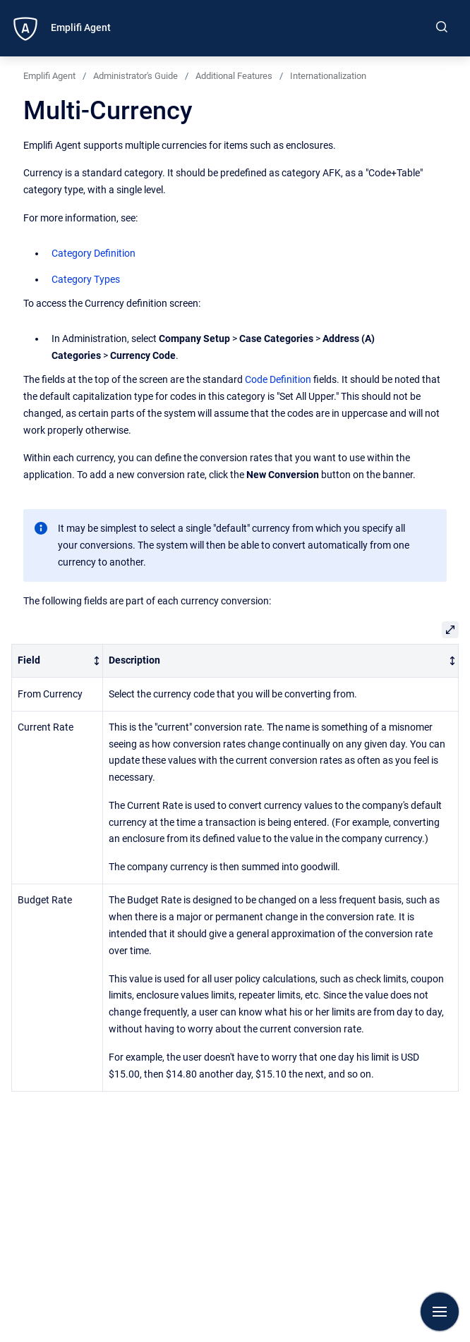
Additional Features (233, 76)
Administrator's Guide (135, 76)
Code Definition (278, 379)
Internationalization (328, 76)
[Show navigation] (440, 1312)
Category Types (86, 279)
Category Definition (93, 253)
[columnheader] (57, 661)
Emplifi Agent (81, 27)
